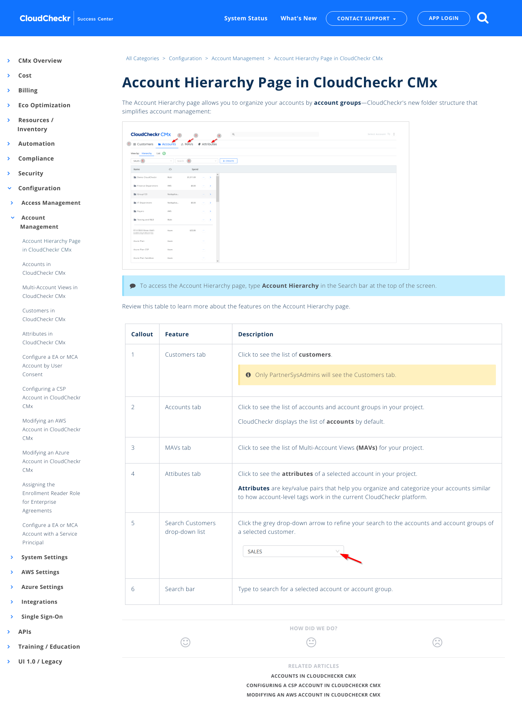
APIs (24, 632)
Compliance (35, 158)
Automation (36, 143)
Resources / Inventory (35, 124)
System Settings (44, 557)
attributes (297, 474)
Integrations (39, 602)
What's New (299, 18)
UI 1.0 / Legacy (39, 661)
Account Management (39, 222)
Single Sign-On (41, 616)
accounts (340, 421)
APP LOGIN (444, 18)
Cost (24, 75)
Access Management (50, 203)
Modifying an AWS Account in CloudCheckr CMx (313, 694)
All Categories (143, 58)
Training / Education (48, 646)
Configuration (39, 188)
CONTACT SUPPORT (364, 18)
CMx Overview (39, 61)
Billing (27, 90)
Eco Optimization (44, 105)
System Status (246, 18)
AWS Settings (39, 572)
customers (315, 354)
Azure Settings (42, 587)
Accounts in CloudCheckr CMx (313, 676)
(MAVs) (366, 448)
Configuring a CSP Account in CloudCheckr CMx (313, 685)
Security (30, 173)
